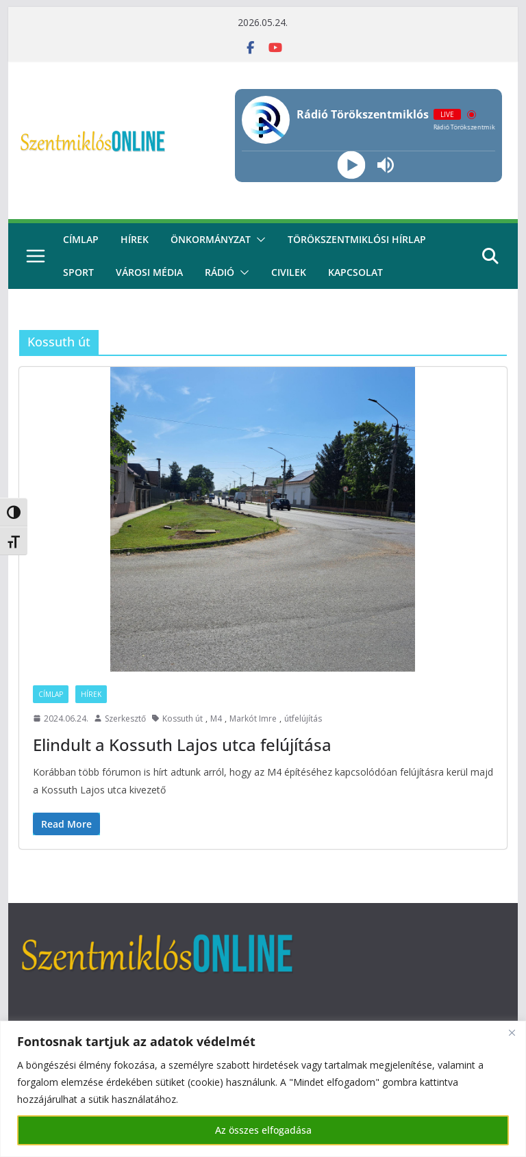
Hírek (135, 239)
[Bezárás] (511, 1032)
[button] (258, 239)
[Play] (351, 165)
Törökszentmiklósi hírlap (357, 239)
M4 (216, 718)
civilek (288, 272)
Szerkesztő (125, 718)
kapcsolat (355, 272)
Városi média (149, 272)
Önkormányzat (211, 239)
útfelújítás (303, 718)
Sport (78, 272)
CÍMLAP (81, 239)
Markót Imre (253, 718)
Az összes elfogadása (263, 1129)
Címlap (50, 694)
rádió (219, 272)
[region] (263, 1089)
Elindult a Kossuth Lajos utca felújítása (182, 744)
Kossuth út (182, 718)
